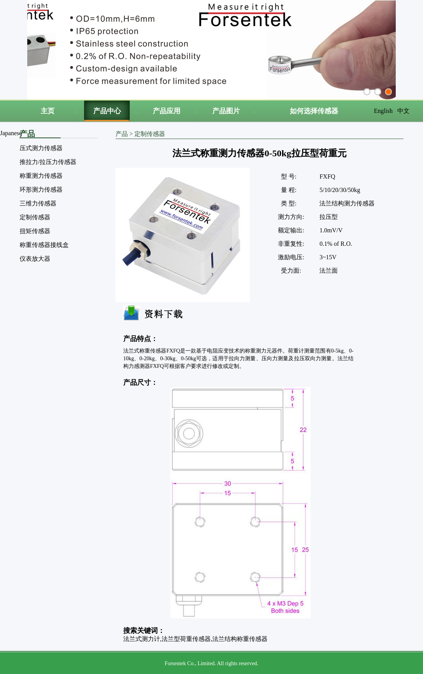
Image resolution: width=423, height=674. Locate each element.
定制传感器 (35, 217)
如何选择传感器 (314, 111)
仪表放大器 (35, 258)
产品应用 (166, 111)
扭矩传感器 (35, 231)
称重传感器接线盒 (44, 245)
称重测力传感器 (41, 175)
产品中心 (107, 111)
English (383, 111)
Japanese (11, 133)
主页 (48, 111)
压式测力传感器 (41, 148)
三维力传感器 (38, 203)
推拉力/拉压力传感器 (48, 162)
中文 (403, 111)
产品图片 (226, 111)
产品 (122, 134)
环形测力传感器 (41, 189)
